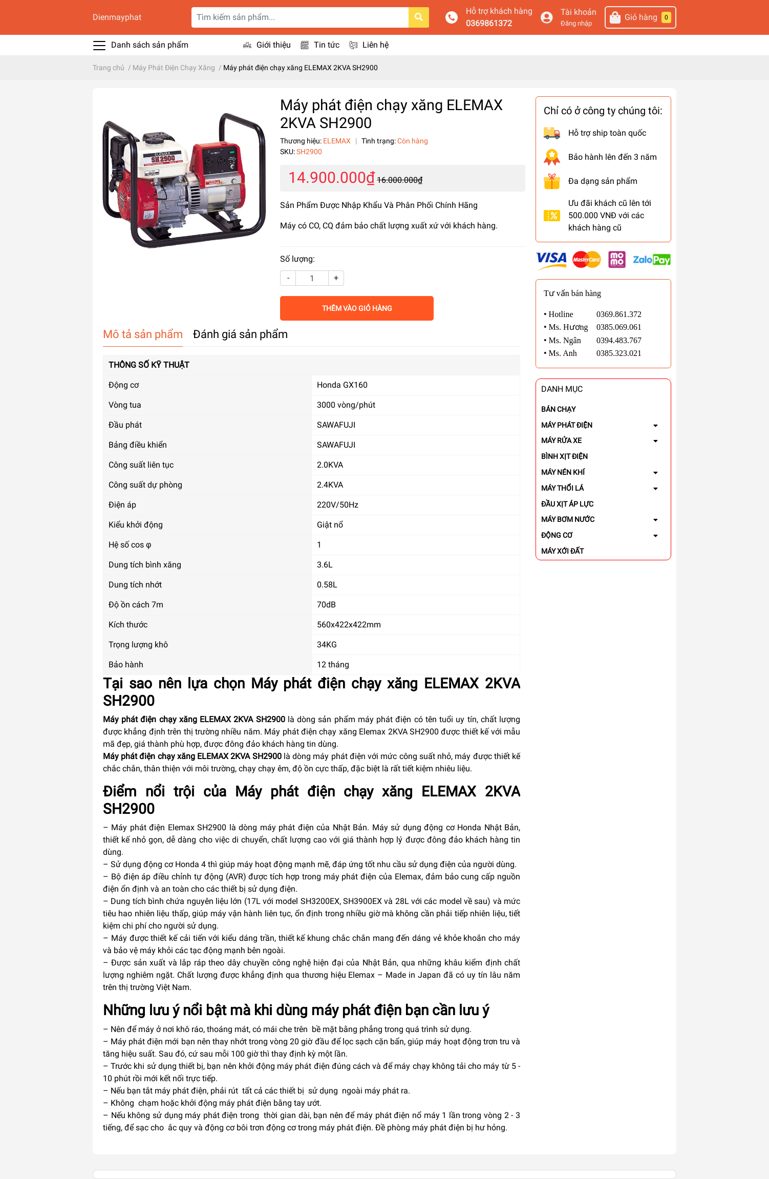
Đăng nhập (576, 23)
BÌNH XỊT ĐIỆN (564, 456)
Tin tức (326, 45)
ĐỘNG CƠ (556, 535)
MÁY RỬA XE (561, 440)
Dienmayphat (117, 17)
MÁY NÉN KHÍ (563, 472)
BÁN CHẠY (558, 409)
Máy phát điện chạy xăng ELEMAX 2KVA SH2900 (194, 719)
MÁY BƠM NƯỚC (567, 519)
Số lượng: (297, 259)
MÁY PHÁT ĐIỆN (566, 425)
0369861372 (489, 23)
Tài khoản (578, 12)
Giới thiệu (274, 45)
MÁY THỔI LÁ (562, 488)
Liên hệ (375, 45)
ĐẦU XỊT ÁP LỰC (567, 504)
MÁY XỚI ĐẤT (562, 551)
